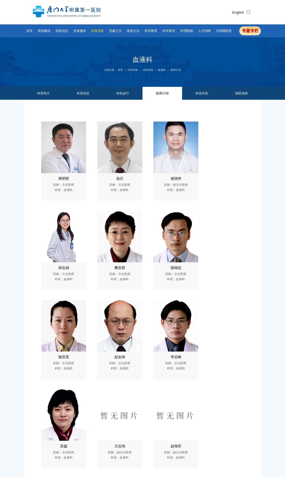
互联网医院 (224, 31)
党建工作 (115, 31)
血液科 (162, 69)
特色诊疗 (122, 93)
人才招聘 (204, 31)
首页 (29, 31)
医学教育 (151, 31)
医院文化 (133, 31)
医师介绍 (176, 69)
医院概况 (44, 31)
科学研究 (168, 31)
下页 (158, 395)
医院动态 (62, 31)
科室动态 (83, 93)
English (238, 12)
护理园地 (186, 31)
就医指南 (241, 93)
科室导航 (97, 31)
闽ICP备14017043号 (119, 457)
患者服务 (79, 31)
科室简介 (43, 93)
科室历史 (202, 93)
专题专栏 (250, 30)
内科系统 (148, 69)
